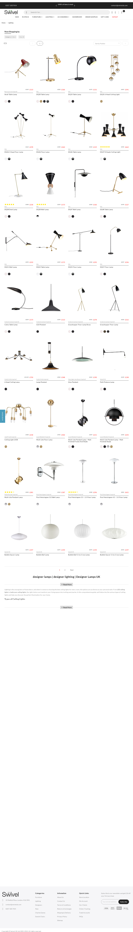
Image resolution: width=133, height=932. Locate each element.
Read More (66, 584)
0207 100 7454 (11, 909)
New (36, 909)
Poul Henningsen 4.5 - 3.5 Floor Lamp (52, 699)
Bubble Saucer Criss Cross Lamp (84, 760)
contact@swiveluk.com (119, 5)
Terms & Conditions (64, 905)
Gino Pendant (43, 518)
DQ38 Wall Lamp (11, 276)
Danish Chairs (40, 916)
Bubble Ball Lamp (11, 760)
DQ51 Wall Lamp (11, 336)
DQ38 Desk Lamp (78, 215)
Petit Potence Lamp (79, 518)
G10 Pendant (77, 397)
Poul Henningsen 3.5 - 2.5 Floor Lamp (18, 699)
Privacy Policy (62, 916)
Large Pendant (10, 518)
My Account (83, 901)
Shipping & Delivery (64, 913)
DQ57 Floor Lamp (11, 397)
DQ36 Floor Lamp (79, 155)
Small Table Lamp (11, 94)
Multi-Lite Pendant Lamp (47, 639)
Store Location (84, 897)
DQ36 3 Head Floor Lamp (47, 155)
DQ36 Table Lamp (11, 215)
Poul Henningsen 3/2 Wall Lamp (84, 639)
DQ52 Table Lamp (44, 336)
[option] (6, 101)
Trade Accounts (84, 913)
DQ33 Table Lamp (78, 94)
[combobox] (67, 12)
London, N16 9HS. (18, 900)
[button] (2, 466)
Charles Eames (40, 913)
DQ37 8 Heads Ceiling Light (48, 215)
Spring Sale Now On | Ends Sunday (65, 4)
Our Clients (83, 905)
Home (3, 23)
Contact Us (61, 901)
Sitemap (60, 920)
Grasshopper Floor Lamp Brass (16, 457)
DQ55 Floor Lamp (79, 336)
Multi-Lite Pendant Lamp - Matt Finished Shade (16, 640)
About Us (60, 897)
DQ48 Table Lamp (78, 276)
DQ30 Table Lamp (44, 94)
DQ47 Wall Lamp (44, 276)
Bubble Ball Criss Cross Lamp (49, 760)
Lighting (38, 901)
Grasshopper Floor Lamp (47, 457)
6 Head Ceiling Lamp (80, 457)
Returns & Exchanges (64, 909)
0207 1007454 (11, 5)
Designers (38, 905)
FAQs (81, 916)
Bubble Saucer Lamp (79, 699)
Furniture (38, 897)
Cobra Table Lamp (45, 397)
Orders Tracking (84, 909)
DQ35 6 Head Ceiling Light (14, 155)
